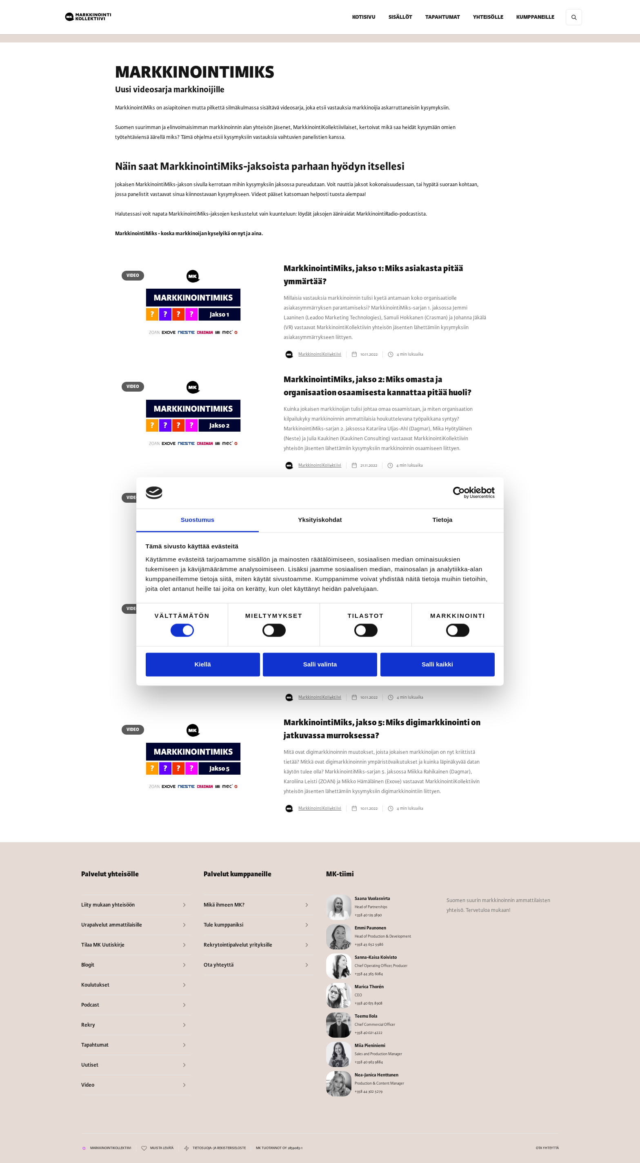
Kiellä (202, 664)
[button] (400, 17)
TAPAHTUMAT (442, 17)
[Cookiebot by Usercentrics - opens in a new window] (459, 493)
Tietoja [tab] (443, 519)
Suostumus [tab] (198, 519)
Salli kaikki (437, 664)
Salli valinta (320, 664)
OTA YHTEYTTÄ (547, 1148)
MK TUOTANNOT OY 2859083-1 (279, 1148)
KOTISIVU (364, 17)
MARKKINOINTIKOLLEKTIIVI (110, 1148)
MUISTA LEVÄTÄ (161, 1148)
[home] (88, 17)
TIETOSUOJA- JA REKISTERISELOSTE (219, 1148)
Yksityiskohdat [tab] (320, 519)
